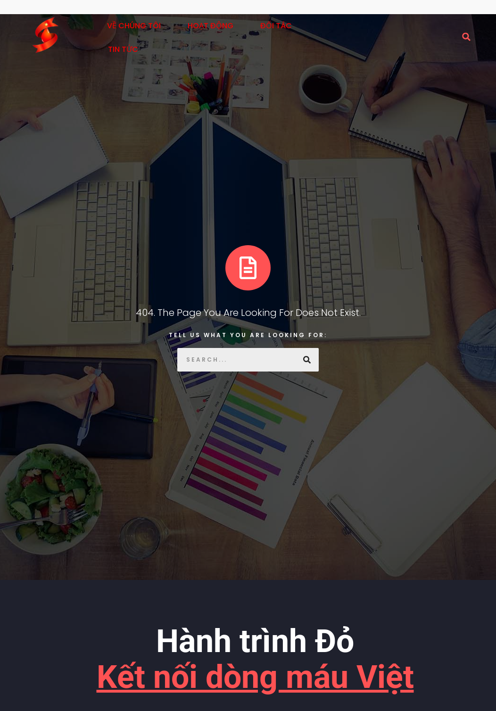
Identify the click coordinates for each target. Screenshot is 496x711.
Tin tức (123, 49)
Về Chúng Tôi (134, 25)
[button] (466, 36)
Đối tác (276, 25)
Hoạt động (210, 25)
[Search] (307, 360)
